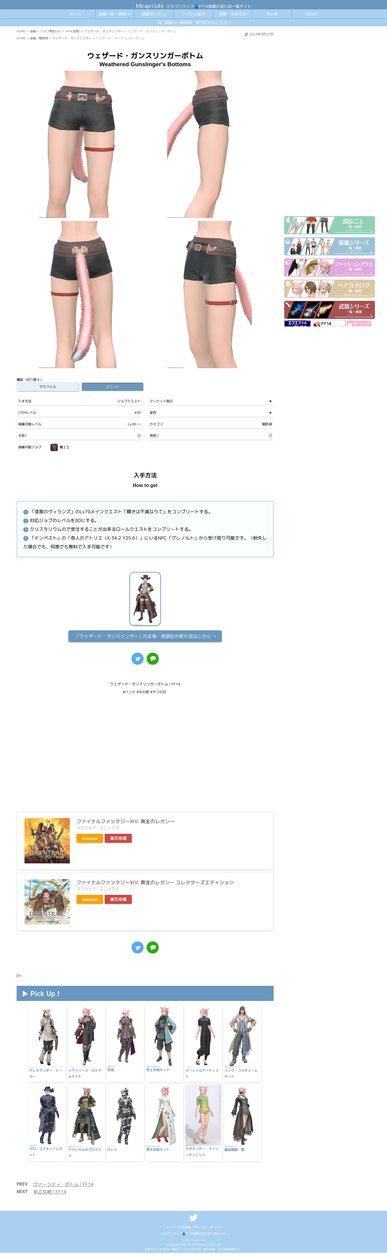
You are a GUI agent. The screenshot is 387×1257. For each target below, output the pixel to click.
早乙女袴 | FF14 (50, 1184)
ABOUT (311, 14)
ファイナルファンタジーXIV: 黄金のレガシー (125, 821)
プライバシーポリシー (207, 1219)
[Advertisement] (145, 757)
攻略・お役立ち (232, 14)
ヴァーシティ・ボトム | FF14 (63, 1176)
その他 (272, 14)
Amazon (90, 838)
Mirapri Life (150, 5)
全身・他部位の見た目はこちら (143, 636)
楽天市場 (118, 838)
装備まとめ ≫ (154, 14)
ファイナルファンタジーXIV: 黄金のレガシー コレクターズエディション (155, 882)
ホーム (75, 14)
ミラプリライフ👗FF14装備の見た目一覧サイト (193, 1225)
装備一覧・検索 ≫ (115, 14)
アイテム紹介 (193, 14)
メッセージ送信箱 (178, 1219)
